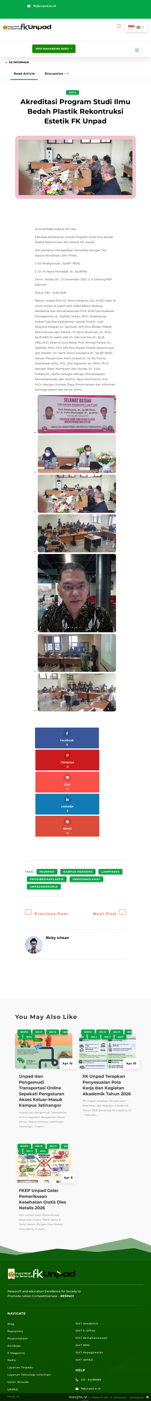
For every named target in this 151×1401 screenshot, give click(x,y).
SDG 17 (53, 1053)
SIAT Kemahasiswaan (92, 1245)
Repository (15, 1238)
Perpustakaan (17, 1245)
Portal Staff (15, 1311)
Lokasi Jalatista (19, 1354)
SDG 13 (116, 939)
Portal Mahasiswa (20, 1318)
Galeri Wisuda (18, 1289)
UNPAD (12, 1296)
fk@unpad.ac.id (44, 6)
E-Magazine (16, 1260)
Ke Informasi (21, 63)
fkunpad (47, 785)
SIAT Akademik (87, 1230)
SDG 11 (38, 939)
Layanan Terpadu (20, 1274)
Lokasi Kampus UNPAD (24, 1340)
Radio (11, 1267)
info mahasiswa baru (49, 48)
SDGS (29, 944)
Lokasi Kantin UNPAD (23, 1361)
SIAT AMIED (84, 1266)
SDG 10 (38, 1053)
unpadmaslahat (86, 790)
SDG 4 (29, 1058)
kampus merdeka (78, 785)
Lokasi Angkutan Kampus (26, 1347)
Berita (72, 93)
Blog (10, 1231)
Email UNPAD (17, 1325)
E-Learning (15, 1332)
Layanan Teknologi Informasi (29, 1281)
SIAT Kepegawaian (89, 1259)
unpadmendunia (44, 795)
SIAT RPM (83, 1252)
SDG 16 (52, 939)
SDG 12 (102, 939)
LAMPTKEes (110, 785)
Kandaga (14, 1253)
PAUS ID (13, 1303)
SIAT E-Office (85, 1237)
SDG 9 (107, 944)
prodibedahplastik (47, 790)
